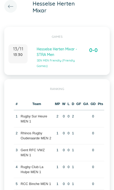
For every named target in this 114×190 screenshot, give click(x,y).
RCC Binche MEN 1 (36, 184)
